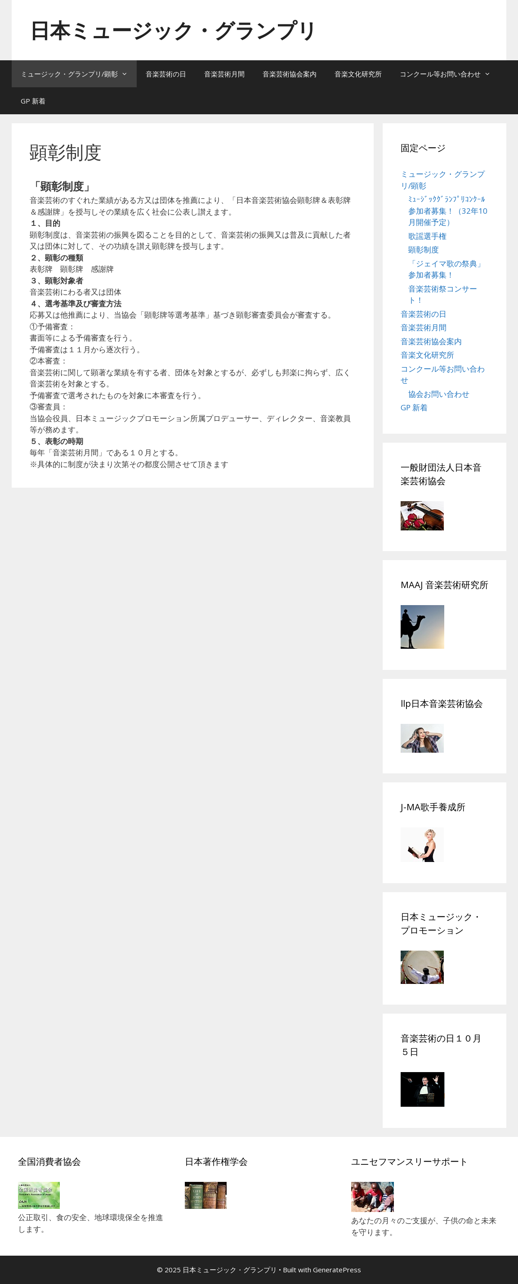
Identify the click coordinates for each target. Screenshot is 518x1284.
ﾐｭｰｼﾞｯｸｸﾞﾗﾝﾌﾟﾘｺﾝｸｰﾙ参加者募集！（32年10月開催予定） (447, 210)
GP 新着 (33, 100)
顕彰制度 (423, 249)
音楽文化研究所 (358, 73)
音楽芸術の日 (166, 73)
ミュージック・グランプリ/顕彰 (79, 73)
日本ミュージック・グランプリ (173, 30)
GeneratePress (337, 1269)
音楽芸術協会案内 (290, 73)
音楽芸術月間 (224, 73)
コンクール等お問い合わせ (450, 73)
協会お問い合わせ (438, 394)
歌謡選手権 (427, 236)
